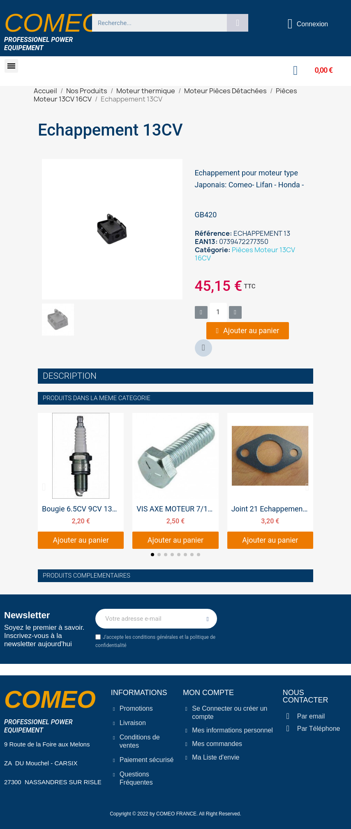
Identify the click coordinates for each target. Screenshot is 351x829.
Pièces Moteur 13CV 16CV (245, 254)
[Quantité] (218, 312)
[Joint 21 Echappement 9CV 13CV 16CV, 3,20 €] (270, 481)
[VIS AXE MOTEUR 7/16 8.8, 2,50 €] (175, 481)
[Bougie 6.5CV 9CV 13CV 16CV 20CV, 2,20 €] (81, 481)
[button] (11, 66)
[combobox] (156, 23)
